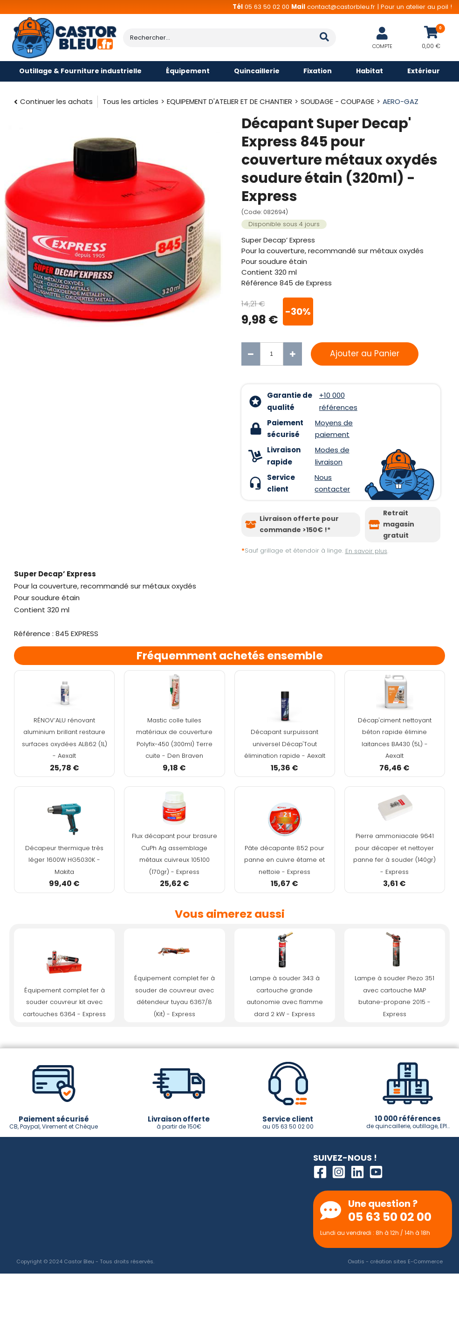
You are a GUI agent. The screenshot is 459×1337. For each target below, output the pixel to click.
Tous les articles (130, 101)
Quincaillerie (257, 71)
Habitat (369, 71)
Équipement (188, 71)
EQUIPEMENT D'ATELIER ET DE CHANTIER (229, 101)
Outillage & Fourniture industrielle (80, 71)
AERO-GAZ (400, 101)
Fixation (317, 71)
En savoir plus (366, 551)
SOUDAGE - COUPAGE (337, 101)
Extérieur (423, 71)
